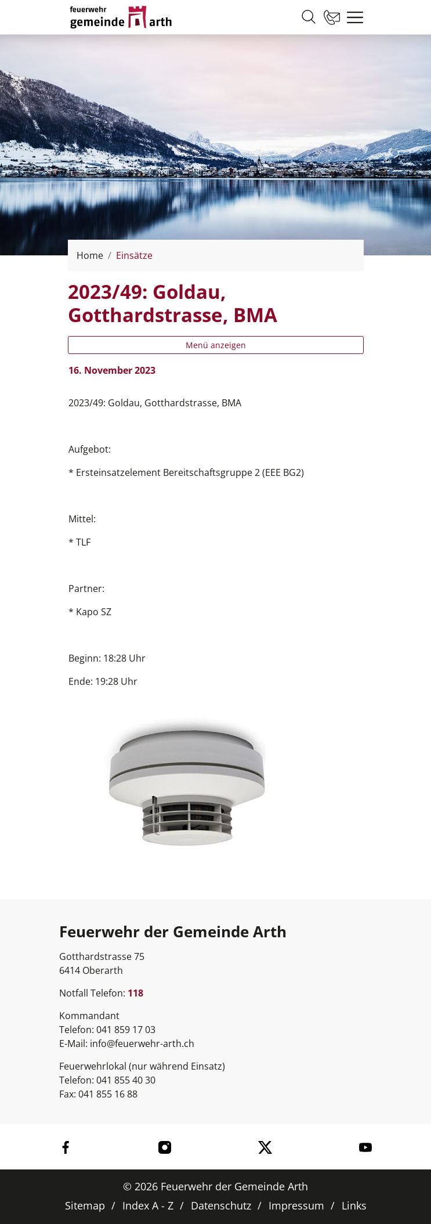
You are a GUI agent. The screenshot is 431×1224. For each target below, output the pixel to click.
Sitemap (85, 1205)
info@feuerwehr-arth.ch (142, 1043)
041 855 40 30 (125, 1080)
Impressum (296, 1205)
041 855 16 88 (107, 1094)
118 (135, 993)
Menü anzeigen (216, 345)
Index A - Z (147, 1205)
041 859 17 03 (125, 1029)
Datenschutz (221, 1205)
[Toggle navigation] (352, 17)
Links (354, 1205)
